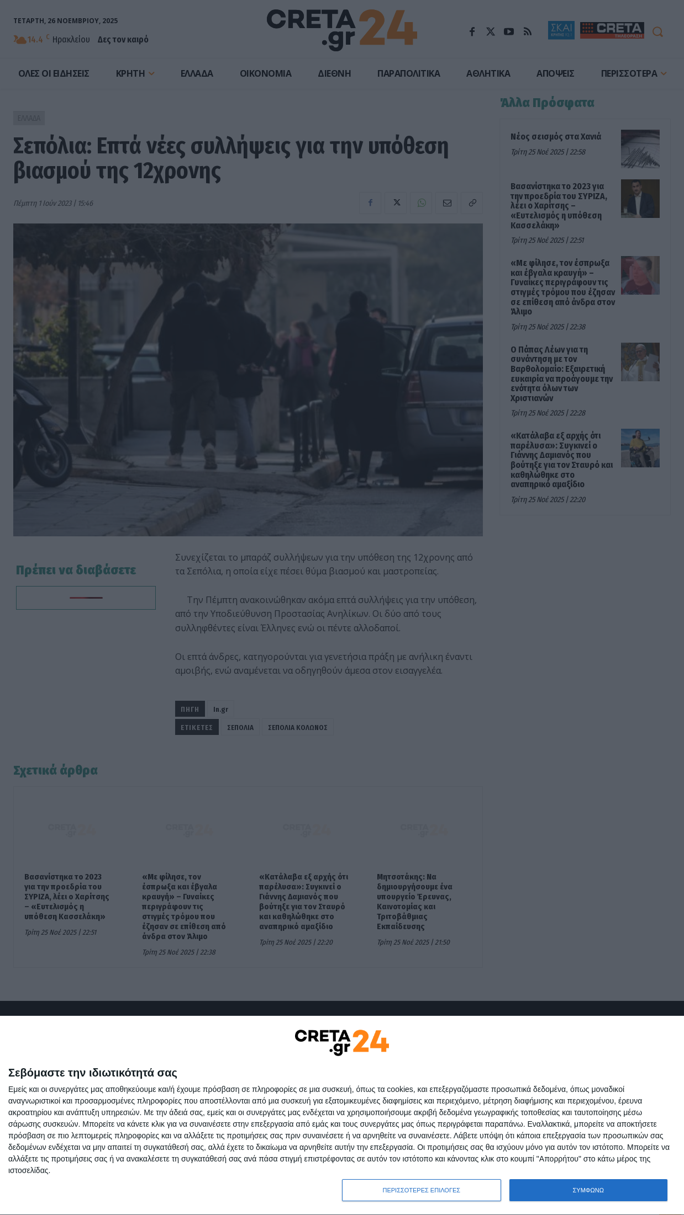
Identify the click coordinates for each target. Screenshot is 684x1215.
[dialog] (342, 1115)
